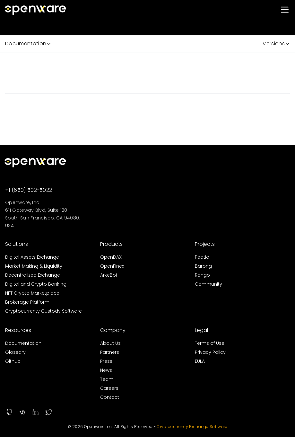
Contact (109, 397)
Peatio (202, 257)
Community (208, 284)
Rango (202, 275)
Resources (18, 330)
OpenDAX (111, 257)
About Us (110, 343)
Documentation (23, 343)
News (106, 370)
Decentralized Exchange (32, 275)
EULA (200, 361)
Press (106, 361)
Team (106, 379)
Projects (205, 244)
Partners (109, 352)
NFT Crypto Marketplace (32, 293)
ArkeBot (108, 275)
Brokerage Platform (27, 302)
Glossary (15, 352)
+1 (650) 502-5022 (28, 190)
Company (113, 330)
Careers (109, 388)
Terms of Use (209, 343)
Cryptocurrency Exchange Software (192, 426)
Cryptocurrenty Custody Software (43, 311)
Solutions (16, 244)
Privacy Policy (210, 352)
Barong (203, 266)
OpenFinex (112, 266)
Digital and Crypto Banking (35, 284)
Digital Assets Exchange (32, 257)
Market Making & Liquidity (33, 266)
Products (111, 244)
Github (13, 361)
